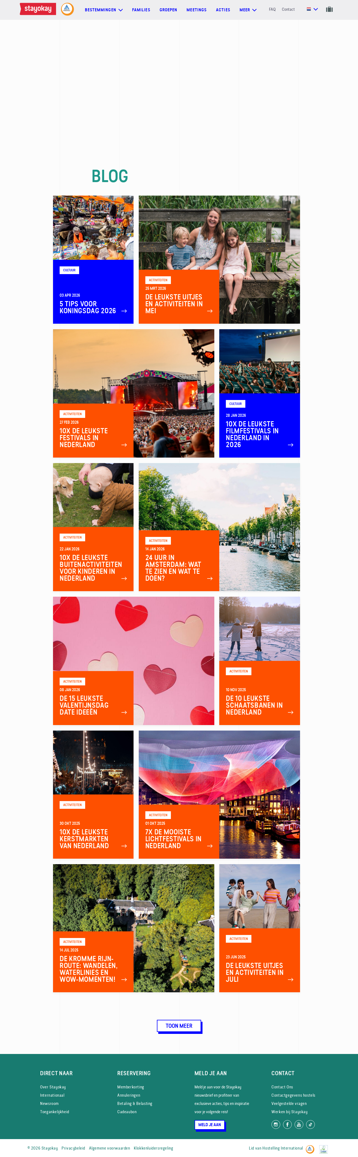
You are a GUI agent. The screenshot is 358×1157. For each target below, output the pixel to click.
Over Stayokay (53, 1087)
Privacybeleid (73, 1148)
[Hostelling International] (311, 1147)
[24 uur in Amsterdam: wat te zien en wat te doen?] (219, 527)
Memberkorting (130, 1087)
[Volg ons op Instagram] (275, 1124)
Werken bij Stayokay (289, 1112)
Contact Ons (282, 1087)
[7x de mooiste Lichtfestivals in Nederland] (219, 795)
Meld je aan (209, 1124)
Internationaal (52, 1095)
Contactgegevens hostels (293, 1095)
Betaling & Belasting (134, 1103)
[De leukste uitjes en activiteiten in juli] (259, 928)
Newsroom (49, 1103)
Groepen (168, 9)
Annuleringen (128, 1095)
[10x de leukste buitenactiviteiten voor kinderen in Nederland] (93, 527)
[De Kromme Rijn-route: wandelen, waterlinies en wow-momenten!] (133, 928)
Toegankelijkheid (54, 1112)
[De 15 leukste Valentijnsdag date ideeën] (133, 661)
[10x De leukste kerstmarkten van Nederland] (93, 795)
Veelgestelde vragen (289, 1103)
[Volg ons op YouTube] (299, 1124)
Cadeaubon (127, 1112)
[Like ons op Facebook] (287, 1124)
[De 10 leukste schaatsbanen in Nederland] (259, 661)
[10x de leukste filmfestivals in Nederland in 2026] (259, 393)
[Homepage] (39, 10)
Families (141, 9)
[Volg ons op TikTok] (310, 1124)
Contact (288, 9)
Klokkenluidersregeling (153, 1148)
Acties (223, 9)
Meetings (197, 9)
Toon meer (179, 1026)
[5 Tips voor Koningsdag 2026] (93, 260)
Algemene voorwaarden (109, 1148)
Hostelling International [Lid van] (282, 1148)
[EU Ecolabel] (325, 1147)
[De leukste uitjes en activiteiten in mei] (219, 260)
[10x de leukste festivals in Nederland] (133, 393)
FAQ (272, 9)
